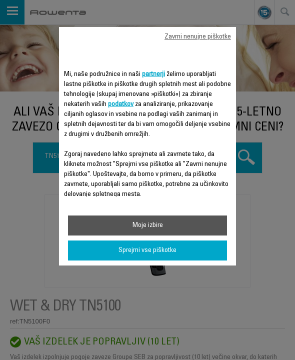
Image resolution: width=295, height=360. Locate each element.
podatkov (121, 104)
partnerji (153, 74)
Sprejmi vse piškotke (147, 250)
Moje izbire (147, 225)
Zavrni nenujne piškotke (197, 37)
